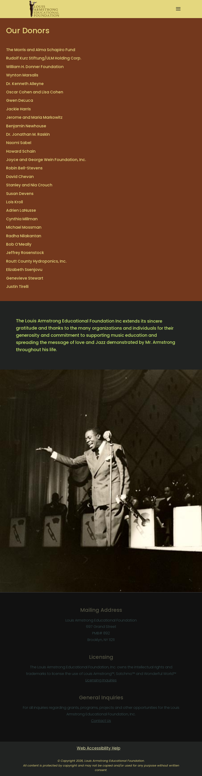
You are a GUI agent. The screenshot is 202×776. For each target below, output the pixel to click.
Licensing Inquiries (101, 680)
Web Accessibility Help (98, 748)
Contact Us (101, 720)
